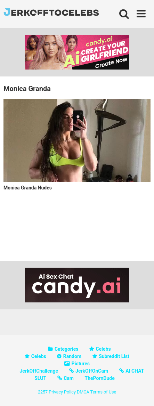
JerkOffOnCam (91, 371)
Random (72, 356)
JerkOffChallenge (38, 371)
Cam (69, 378)
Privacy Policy (62, 392)
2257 (43, 392)
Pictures (81, 363)
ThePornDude (99, 378)
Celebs (103, 349)
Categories (66, 349)
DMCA (83, 392)
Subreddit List (114, 356)
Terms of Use (103, 392)
